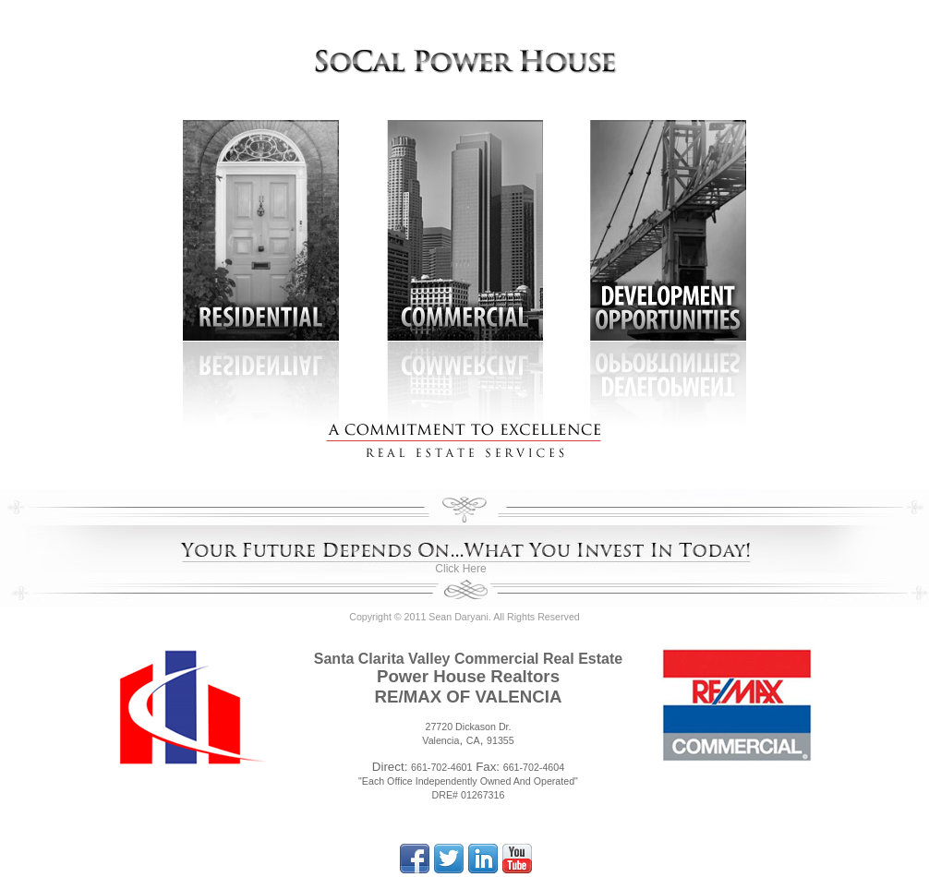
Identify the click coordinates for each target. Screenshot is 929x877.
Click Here (460, 568)
